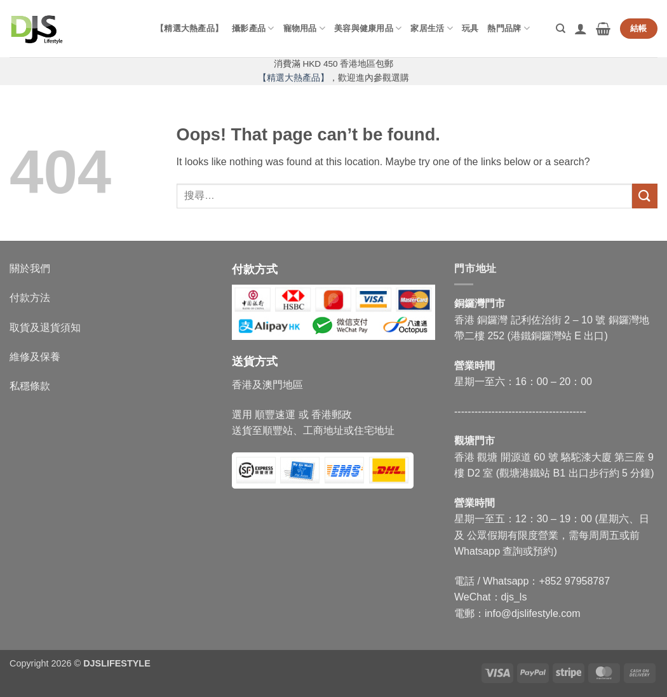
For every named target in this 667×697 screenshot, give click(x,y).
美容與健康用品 (367, 28)
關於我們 (30, 268)
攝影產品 (253, 28)
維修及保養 (35, 356)
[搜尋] (560, 29)
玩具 (470, 28)
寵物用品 (304, 28)
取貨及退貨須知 (45, 327)
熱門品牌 (508, 28)
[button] (580, 29)
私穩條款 (30, 386)
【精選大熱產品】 (189, 28)
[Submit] (644, 196)
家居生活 (431, 28)
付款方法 (30, 297)
